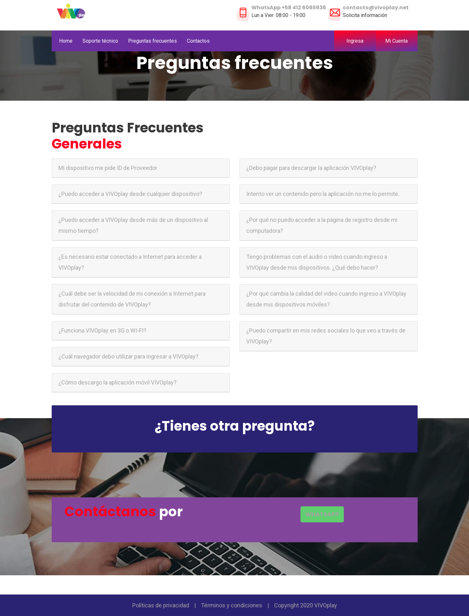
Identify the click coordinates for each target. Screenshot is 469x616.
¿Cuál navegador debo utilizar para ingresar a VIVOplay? (128, 356)
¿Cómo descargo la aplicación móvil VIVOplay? (117, 382)
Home (66, 41)
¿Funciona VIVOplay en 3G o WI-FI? (102, 330)
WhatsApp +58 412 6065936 (288, 7)
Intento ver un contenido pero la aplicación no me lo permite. (322, 193)
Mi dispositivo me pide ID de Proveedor (107, 168)
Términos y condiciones (231, 605)
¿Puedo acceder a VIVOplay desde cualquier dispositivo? (130, 193)
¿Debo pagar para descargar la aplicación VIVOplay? (311, 168)
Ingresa (354, 41)
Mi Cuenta (399, 41)
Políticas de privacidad (160, 605)
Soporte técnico (100, 41)
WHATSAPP (322, 514)
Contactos (198, 41)
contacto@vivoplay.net (376, 7)
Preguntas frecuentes (152, 41)
